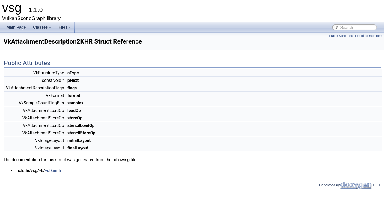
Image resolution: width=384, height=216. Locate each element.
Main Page (16, 27)
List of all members (368, 36)
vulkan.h (53, 170)
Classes (42, 27)
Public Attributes (341, 36)
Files (64, 27)
